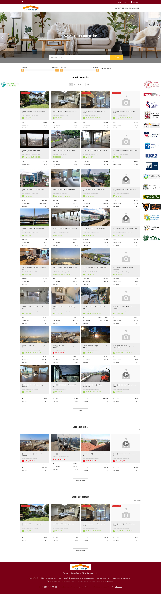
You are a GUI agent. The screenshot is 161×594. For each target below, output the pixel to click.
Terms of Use (75, 573)
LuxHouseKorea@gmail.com (127, 8)
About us (66, 573)
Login (119, 2)
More (81, 411)
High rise (88, 85)
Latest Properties (80, 77)
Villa (75, 85)
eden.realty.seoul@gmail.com (105, 581)
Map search (80, 481)
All (71, 85)
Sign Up (126, 2)
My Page (135, 2)
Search (116, 57)
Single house (81, 85)
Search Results (106, 68)
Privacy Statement (87, 573)
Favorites (25, 2)
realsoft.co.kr (118, 587)
